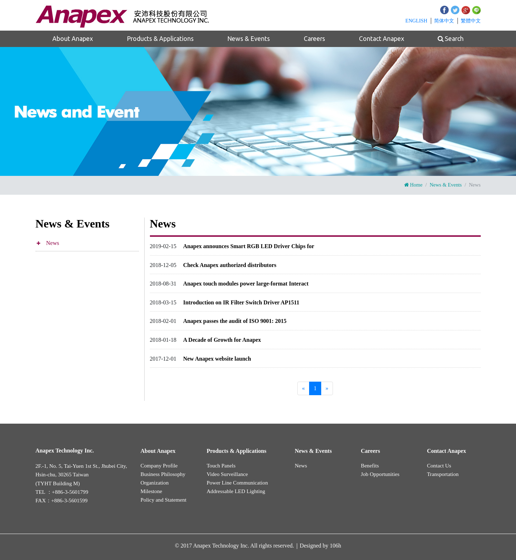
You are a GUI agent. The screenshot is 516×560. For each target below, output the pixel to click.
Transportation (443, 474)
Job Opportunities (380, 474)
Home (413, 185)
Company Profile (159, 465)
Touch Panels (221, 465)
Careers (314, 38)
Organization (155, 483)
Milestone (151, 491)
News (52, 243)
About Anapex (72, 38)
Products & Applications (160, 38)
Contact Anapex (381, 38)
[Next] (327, 388)
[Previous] (303, 388)
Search (451, 38)
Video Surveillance (227, 474)
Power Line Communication (237, 483)
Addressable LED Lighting (236, 491)
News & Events (248, 38)
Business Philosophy (163, 474)
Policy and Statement (164, 500)
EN (416, 20)
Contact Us (439, 465)
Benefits (370, 465)
